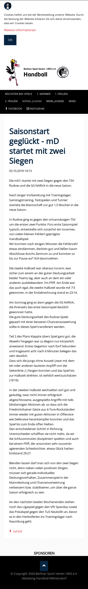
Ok (10, 40)
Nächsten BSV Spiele (18, 94)
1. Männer (43, 94)
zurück (17, 531)
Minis (72, 101)
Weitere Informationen (20, 30)
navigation (8, 5)
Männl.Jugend (32, 101)
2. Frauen (11, 101)
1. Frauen (61, 94)
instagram (37, 108)
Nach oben (44, 566)
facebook (15, 108)
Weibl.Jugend (55, 101)
